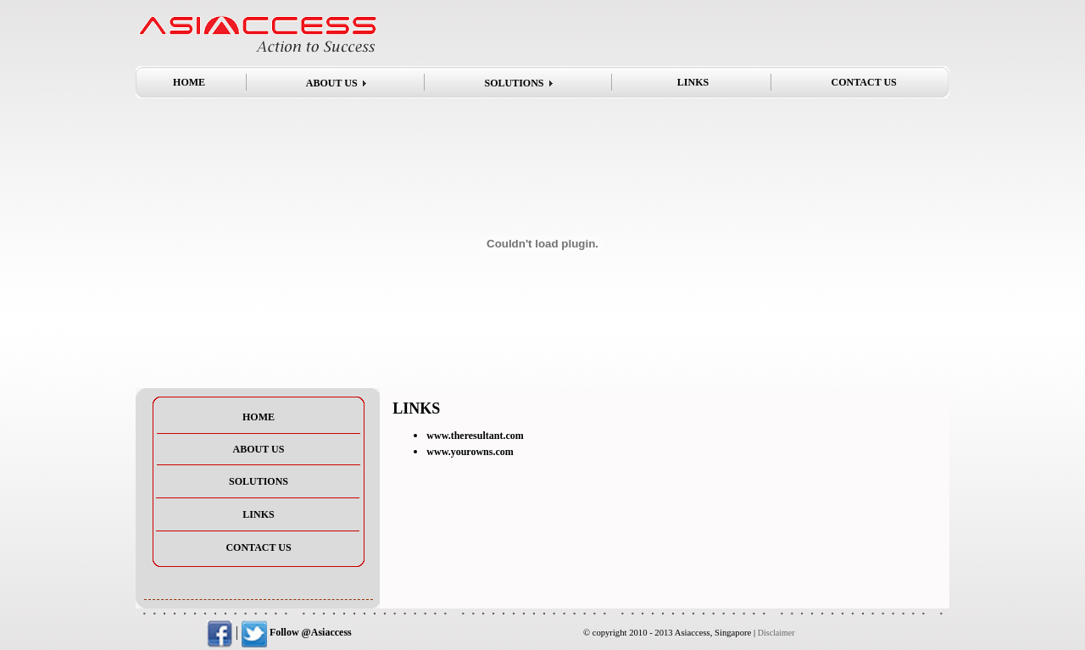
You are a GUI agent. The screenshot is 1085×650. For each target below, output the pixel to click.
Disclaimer (776, 632)
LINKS (693, 82)
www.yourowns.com (469, 452)
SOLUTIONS (513, 83)
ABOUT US (332, 83)
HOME (189, 82)
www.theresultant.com (474, 436)
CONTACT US (864, 82)
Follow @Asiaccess (297, 632)
